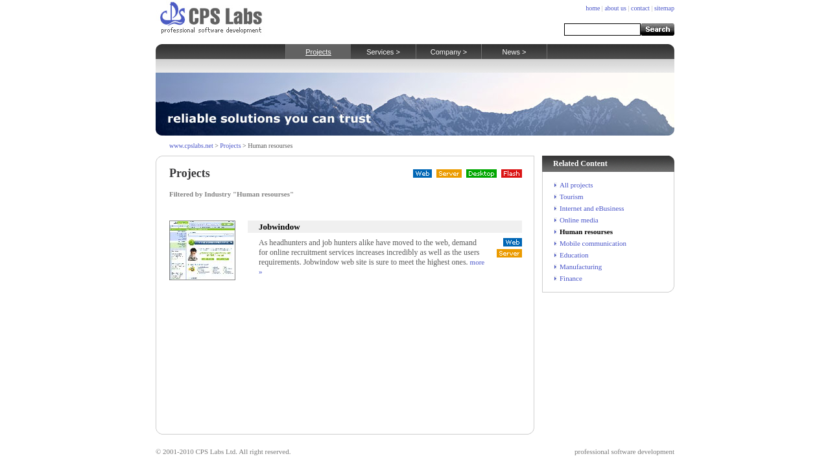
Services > (383, 52)
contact (640, 8)
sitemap (664, 8)
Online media (579, 220)
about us (615, 8)
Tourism (572, 196)
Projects (318, 52)
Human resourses (586, 231)
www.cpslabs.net (191, 145)
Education (574, 255)
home (593, 8)
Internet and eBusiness (592, 208)
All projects (576, 185)
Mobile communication (593, 243)
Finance (571, 278)
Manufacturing (581, 266)
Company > (449, 52)
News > (515, 52)
